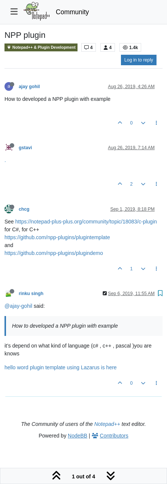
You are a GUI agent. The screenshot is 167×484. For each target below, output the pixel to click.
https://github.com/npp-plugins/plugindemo (53, 253)
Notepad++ (107, 424)
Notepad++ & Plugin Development (41, 47)
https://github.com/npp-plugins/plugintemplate (57, 237)
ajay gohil (29, 86)
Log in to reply (138, 60)
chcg (24, 209)
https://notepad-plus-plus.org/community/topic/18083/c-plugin (86, 222)
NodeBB (77, 436)
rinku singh (31, 293)
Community (72, 12)
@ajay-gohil (18, 306)
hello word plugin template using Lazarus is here (60, 367)
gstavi (25, 147)
